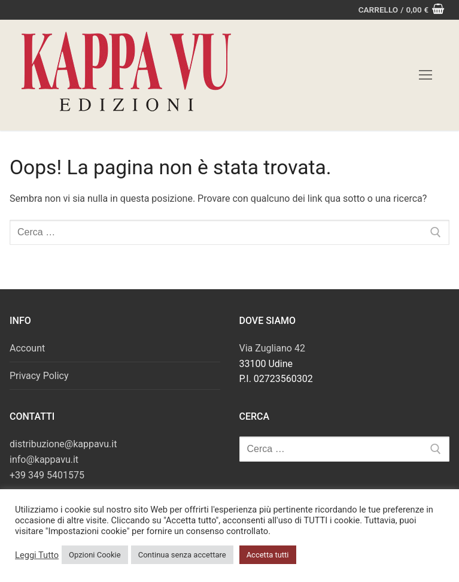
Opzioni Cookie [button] (95, 554)
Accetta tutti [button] (268, 554)
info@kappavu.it (44, 459)
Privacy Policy (39, 375)
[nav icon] (425, 75)
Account (27, 348)
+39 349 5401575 (47, 475)
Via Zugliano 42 (272, 348)
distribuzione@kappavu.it (63, 444)
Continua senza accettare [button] (182, 554)
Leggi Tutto (37, 555)
